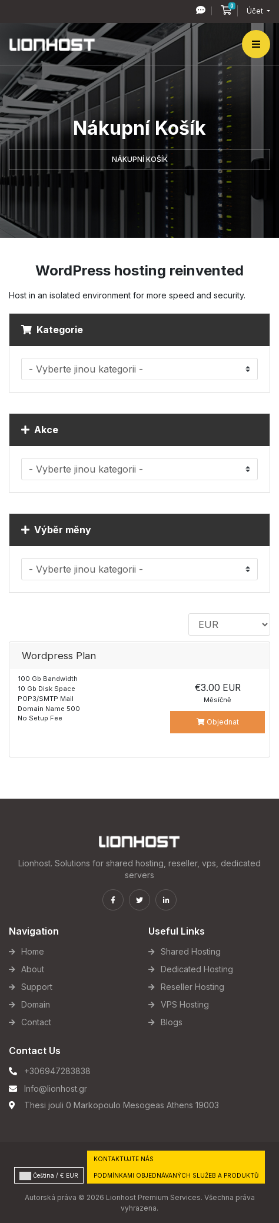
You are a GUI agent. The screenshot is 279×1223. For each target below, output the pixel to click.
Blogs (171, 1022)
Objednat (218, 721)
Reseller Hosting (192, 987)
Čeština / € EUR (48, 1176)
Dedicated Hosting (197, 969)
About (32, 969)
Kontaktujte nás (124, 1158)
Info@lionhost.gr (55, 1089)
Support (36, 987)
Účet (256, 10)
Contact (36, 1022)
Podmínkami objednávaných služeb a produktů (176, 1175)
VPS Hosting (185, 1004)
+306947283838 (57, 1071)
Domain (35, 1004)
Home (32, 951)
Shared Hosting (191, 951)
